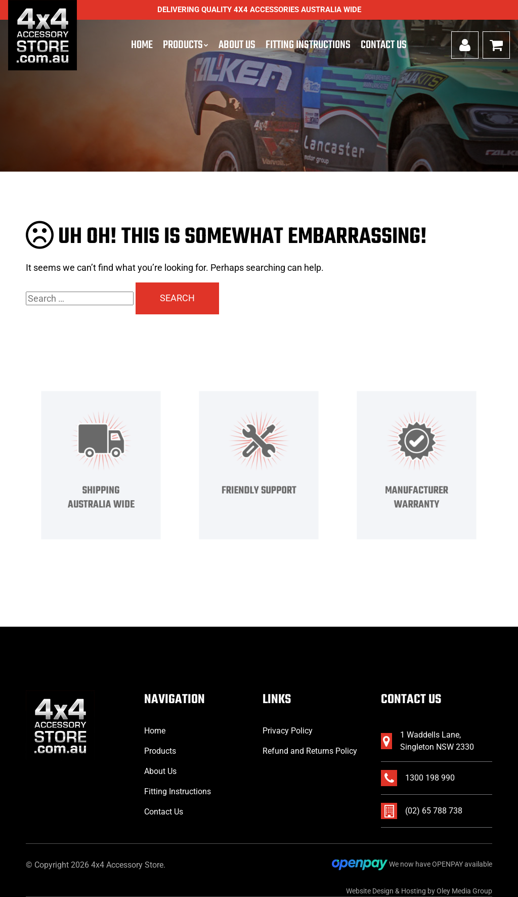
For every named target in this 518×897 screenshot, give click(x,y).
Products (183, 45)
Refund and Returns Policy (310, 751)
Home (142, 45)
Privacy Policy (288, 731)
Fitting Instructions (308, 45)
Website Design (370, 891)
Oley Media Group (464, 891)
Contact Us (384, 45)
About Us (237, 45)
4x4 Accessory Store (127, 865)
